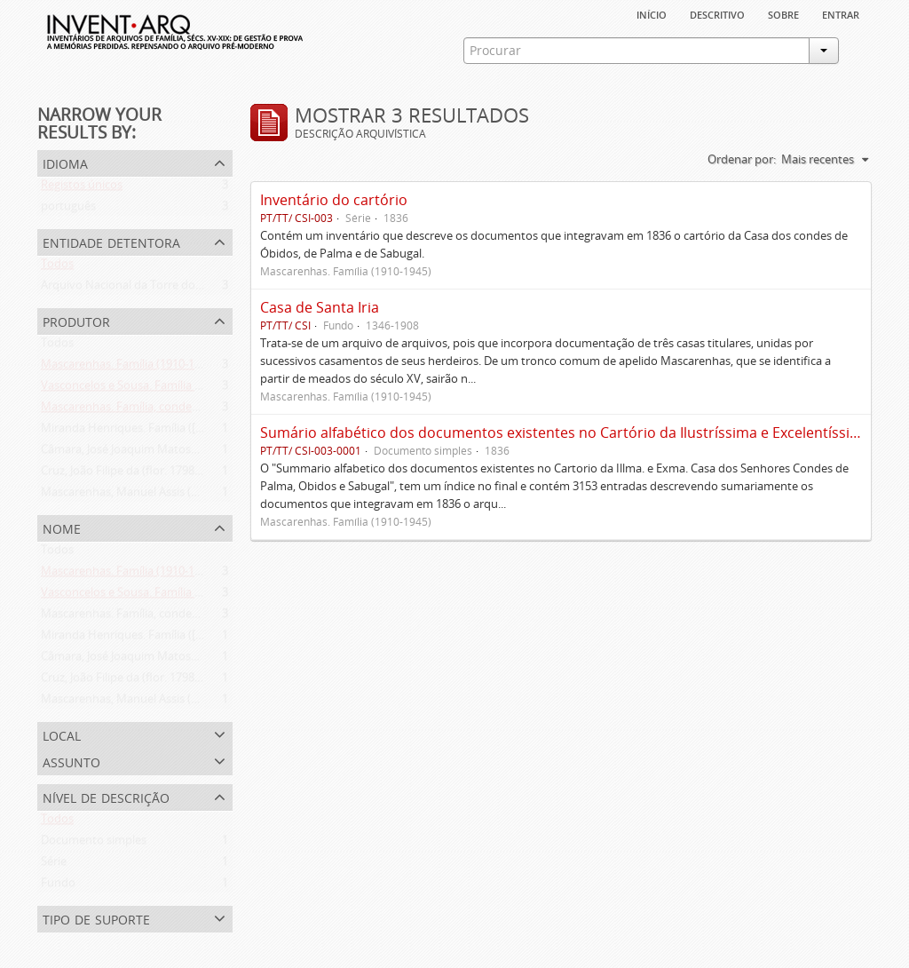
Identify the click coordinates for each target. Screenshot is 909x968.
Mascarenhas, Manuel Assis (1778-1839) (144, 496)
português (68, 210)
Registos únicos (82, 188)
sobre (783, 13)
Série (54, 865)
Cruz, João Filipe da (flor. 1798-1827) (133, 474)
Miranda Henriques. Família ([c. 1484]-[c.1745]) (161, 432)
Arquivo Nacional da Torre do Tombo (138, 289)
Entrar (840, 13)
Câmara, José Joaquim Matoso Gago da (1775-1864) (174, 453)
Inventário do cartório (333, 200)
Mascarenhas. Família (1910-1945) (129, 368)
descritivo (717, 13)
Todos (57, 267)
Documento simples (93, 844)
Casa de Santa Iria (319, 307)
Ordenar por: (741, 159)
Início (651, 13)
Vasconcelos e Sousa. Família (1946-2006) (148, 389)
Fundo (58, 886)
